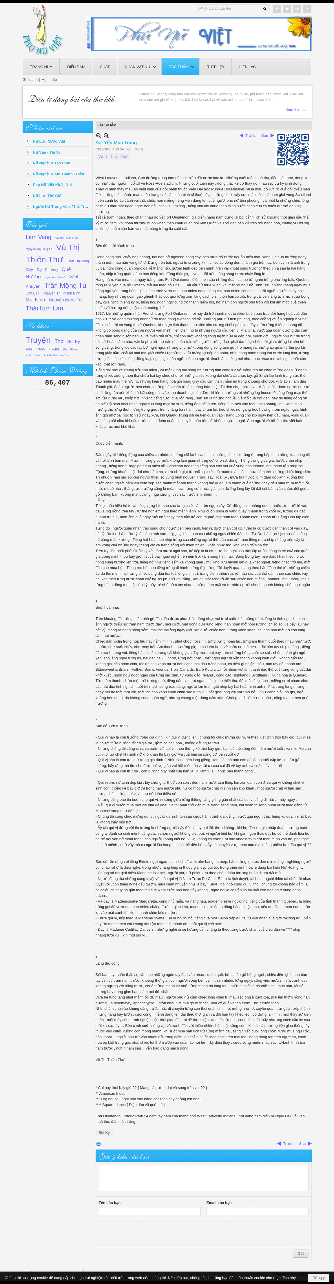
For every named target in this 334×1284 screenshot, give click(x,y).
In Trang (98, 1144)
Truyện (38, 340)
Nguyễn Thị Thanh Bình (61, 293)
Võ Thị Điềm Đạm (67, 238)
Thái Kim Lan (44, 308)
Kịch (28, 355)
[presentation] (143, 1232)
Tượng (54, 349)
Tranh (40, 349)
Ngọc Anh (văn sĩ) (55, 277)
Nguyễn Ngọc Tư (65, 299)
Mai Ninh (35, 300)
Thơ (59, 341)
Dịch (37, 355)
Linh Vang (39, 237)
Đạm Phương (47, 270)
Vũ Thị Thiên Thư (113, 156)
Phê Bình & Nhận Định (57, 355)
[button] (139, 66)
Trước (250, 135)
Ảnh (29, 349)
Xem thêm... (295, 109)
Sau (264, 135)
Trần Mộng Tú (65, 285)
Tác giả (36, 224)
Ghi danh (30, 79)
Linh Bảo (33, 293)
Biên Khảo (70, 349)
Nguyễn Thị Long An (39, 249)
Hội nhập (49, 79)
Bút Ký (73, 341)
